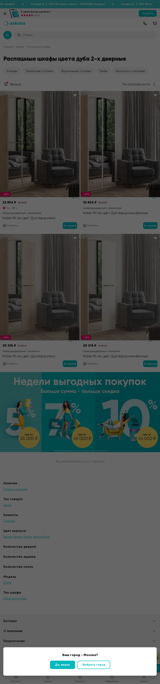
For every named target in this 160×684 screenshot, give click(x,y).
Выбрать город (93, 664)
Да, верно (62, 664)
